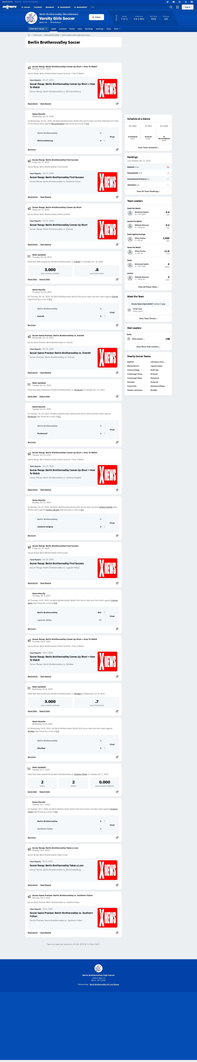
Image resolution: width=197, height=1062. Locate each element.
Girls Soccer (38, 35)
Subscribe (68, 1026)
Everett (77, 261)
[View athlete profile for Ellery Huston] (148, 234)
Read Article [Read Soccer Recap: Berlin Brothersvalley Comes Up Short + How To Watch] (33, 103)
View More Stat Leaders (148, 346)
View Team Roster (148, 318)
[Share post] (117, 104)
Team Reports (35, 80)
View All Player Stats (148, 286)
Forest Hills (131, 386)
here (163, 304)
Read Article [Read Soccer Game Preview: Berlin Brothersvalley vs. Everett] (33, 372)
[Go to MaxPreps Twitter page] (108, 1016)
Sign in (187, 7)
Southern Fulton (80, 774)
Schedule (62, 28)
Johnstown (131, 185)
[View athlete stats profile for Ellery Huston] (137, 339)
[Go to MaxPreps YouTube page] (89, 1016)
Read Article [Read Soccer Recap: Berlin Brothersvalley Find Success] (33, 197)
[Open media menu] (177, 7)
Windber (77, 693)
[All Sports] (92, 7)
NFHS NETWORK (30, 2)
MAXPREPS (8, 2)
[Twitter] (185, 2)
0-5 (87, 124)
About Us (43, 1026)
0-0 (55, 603)
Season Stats (44, 279)
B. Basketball (64, 7)
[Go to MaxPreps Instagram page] (98, 1016)
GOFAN (18, 2)
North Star (155, 370)
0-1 (59, 416)
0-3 (50, 299)
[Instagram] (179, 2)
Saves (129, 334)
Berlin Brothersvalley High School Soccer (76, 35)
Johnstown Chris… (158, 362)
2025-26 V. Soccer (38, 28)
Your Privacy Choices (135, 1026)
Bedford (130, 362)
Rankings (100, 28)
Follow (96, 17)
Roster (72, 28)
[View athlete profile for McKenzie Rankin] (148, 208)
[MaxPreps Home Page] (29, 35)
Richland (154, 374)
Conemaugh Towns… (135, 374)
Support (152, 1026)
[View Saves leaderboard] (159, 338)
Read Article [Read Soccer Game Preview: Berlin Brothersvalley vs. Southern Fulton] (33, 932)
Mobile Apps (56, 1026)
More (117, 28)
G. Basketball (80, 7)
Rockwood (78, 390)
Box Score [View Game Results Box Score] (32, 149)
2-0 (56, 812)
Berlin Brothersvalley (51, 35)
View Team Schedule (148, 147)
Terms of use (98, 1026)
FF (100, 620)
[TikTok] (167, 2)
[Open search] (171, 7)
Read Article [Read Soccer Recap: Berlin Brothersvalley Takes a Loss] (33, 885)
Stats (80, 28)
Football (38, 7)
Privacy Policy (82, 1026)
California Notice (114, 1026)
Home (53, 28)
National (130, 167)
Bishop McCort (133, 366)
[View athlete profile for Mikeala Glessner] (148, 221)
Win (99, 612)
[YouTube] (173, 2)
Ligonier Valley (41, 620)
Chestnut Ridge (133, 370)
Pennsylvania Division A (136, 179)
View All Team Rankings (148, 191)
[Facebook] (191, 2)
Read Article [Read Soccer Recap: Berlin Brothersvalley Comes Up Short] (33, 244)
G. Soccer (26, 7)
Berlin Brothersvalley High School (98, 970)
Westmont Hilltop (158, 386)
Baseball (50, 7)
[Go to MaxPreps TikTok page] (80, 1016)
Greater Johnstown (134, 390)
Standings (89, 28)
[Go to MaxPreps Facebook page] (117, 1016)
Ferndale (130, 382)
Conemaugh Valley (134, 378)
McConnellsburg (57, 124)
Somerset (154, 382)
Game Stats (32, 279)
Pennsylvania (132, 173)
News (109, 28)
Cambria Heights (105, 507)
